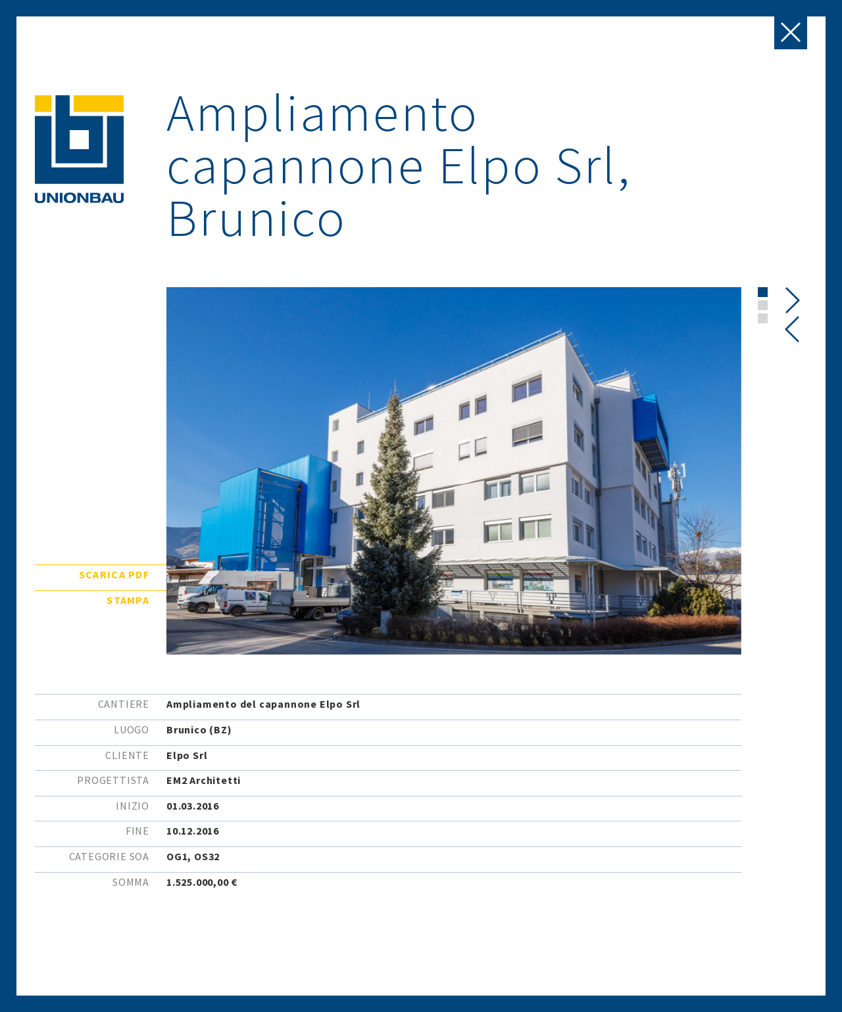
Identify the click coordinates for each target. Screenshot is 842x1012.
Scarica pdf (114, 574)
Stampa (128, 600)
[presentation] (792, 329)
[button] (763, 292)
